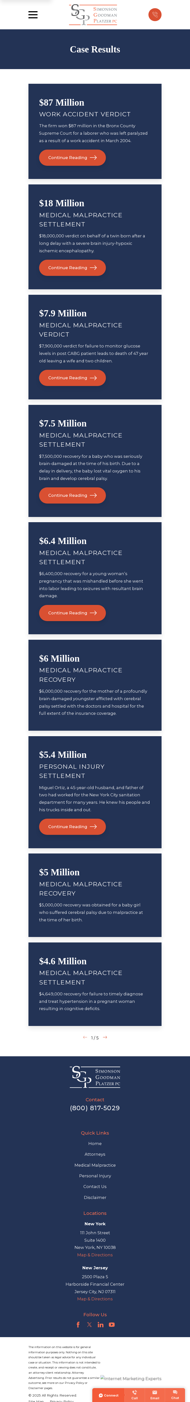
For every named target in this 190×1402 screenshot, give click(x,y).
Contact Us (95, 1186)
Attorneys (95, 1154)
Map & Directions (95, 1254)
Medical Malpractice (95, 1165)
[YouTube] (112, 1324)
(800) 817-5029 (95, 1108)
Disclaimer (95, 1197)
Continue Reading (72, 157)
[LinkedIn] (100, 1324)
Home (95, 1143)
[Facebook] (78, 1324)
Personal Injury (95, 1175)
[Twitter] (89, 1324)
